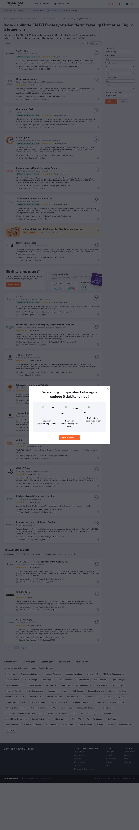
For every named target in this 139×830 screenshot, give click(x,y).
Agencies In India (32, 19)
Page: (23, 695)
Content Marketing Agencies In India (55, 19)
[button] (121, 4)
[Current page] (29, 695)
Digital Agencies (17, 19)
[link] (59, 4)
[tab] (11, 709)
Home (6, 19)
